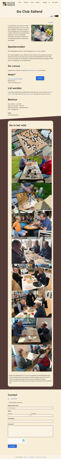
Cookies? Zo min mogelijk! (40, 456)
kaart (19, 82)
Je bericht (11, 424)
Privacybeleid (31, 456)
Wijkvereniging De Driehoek (15, 79)
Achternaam (33, 413)
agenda (36, 51)
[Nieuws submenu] (40, 2)
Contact (40, 78)
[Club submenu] (21, 2)
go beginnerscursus (33, 70)
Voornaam (10, 413)
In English (50, 22)
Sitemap (25, 456)
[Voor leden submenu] (58, 2)
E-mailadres (11, 418)
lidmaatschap (29, 94)
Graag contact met (13, 405)
